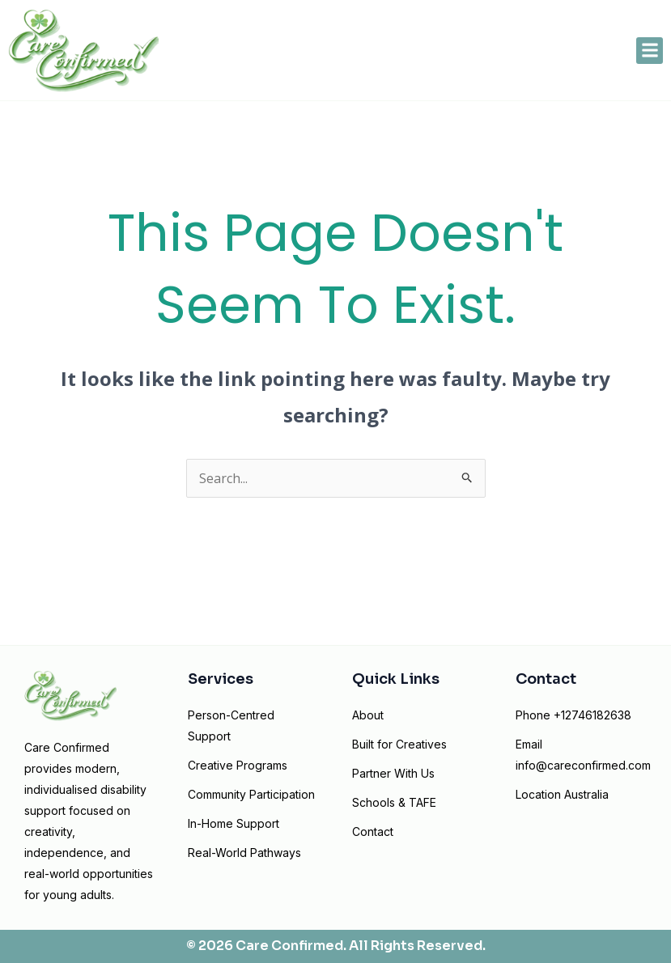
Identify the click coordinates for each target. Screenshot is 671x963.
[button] (649, 50)
